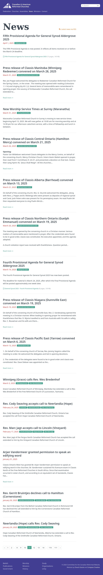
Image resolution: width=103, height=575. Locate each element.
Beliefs (5, 563)
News (46, 11)
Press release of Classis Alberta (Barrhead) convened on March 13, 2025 (38, 181)
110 (50, 547)
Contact (53, 11)
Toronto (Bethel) (40, 500)
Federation (7, 11)
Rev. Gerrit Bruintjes (54, 500)
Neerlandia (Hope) (34, 407)
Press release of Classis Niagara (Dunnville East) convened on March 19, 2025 (35, 301)
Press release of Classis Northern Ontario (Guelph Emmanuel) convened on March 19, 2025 (36, 220)
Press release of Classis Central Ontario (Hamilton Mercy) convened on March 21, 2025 (36, 140)
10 (25, 547)
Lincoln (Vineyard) (25, 431)
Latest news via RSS (68, 29)
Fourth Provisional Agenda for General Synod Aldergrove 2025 (33, 264)
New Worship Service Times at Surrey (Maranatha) (36, 109)
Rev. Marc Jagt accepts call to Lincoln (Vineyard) (34, 428)
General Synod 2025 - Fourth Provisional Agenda (21, 288)
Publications (7, 566)
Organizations (47, 566)
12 (34, 547)
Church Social (79, 567)
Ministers (27, 11)
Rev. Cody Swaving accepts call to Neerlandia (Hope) (37, 403)
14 (43, 547)
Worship (26, 563)
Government (8, 569)
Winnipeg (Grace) (22, 383)
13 (39, 547)
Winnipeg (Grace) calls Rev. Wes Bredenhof (31, 379)
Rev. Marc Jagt (49, 431)
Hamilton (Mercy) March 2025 (27, 146)
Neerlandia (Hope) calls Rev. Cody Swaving (31, 523)
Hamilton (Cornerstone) (26, 500)
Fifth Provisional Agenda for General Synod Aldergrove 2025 (39, 37)
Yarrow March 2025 (24, 345)
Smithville (23, 407)
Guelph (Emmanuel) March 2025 (27, 225)
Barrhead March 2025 (24, 187)
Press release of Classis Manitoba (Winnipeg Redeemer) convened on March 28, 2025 (32, 69)
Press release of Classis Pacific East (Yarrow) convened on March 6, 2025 (39, 340)
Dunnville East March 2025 (26, 307)
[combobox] (90, 5)
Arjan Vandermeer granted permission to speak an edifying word (37, 453)
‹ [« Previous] (4, 547)
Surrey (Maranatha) (24, 113)
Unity (44, 569)
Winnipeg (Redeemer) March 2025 (28, 75)
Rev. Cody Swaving (47, 407)
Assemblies (37, 11)
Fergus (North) (37, 431)
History (25, 569)
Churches (17, 11)
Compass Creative (93, 567)
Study (44, 563)
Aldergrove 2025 (20, 43)
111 (55, 547)
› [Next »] (60, 547)
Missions (26, 566)
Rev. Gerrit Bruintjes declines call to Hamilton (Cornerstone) (33, 494)
